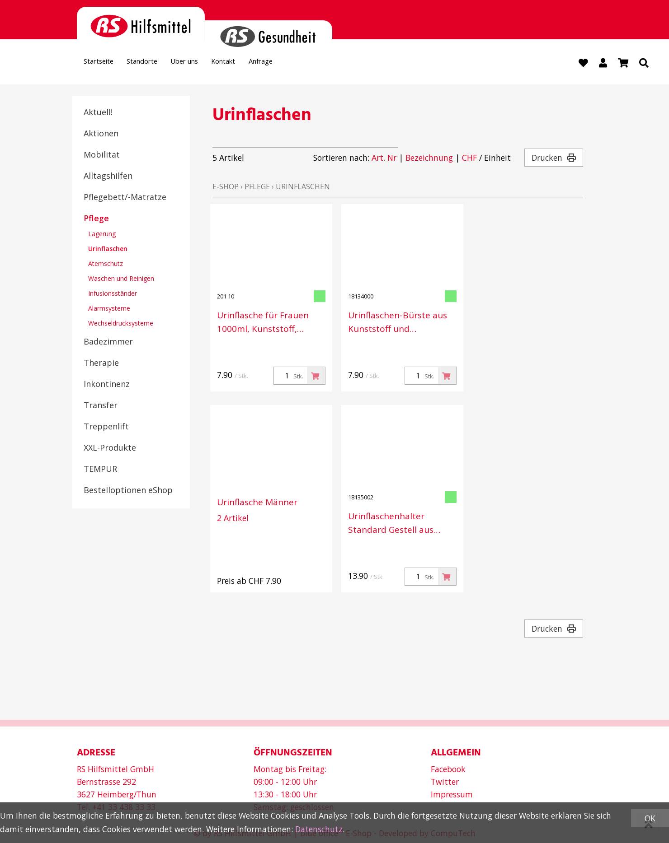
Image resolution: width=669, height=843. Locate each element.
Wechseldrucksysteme (120, 324)
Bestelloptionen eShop (128, 490)
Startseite (103, 63)
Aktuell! (98, 112)
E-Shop (225, 188)
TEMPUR (100, 469)
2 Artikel (233, 519)
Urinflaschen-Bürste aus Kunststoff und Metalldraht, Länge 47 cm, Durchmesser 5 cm (401, 323)
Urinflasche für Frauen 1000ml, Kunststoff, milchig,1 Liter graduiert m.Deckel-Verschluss (266, 323)
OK (650, 818)
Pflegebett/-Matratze (125, 197)
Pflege (96, 219)
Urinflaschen (107, 249)
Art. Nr (384, 159)
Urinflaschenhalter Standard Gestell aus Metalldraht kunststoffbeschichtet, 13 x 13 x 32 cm (400, 524)
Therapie (101, 363)
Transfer (101, 406)
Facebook (448, 769)
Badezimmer (108, 342)
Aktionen (101, 134)
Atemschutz (105, 264)
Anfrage (301, 63)
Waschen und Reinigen (121, 279)
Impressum (452, 794)
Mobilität (102, 155)
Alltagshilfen (108, 176)
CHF (469, 159)
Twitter (445, 781)
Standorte (156, 63)
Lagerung (102, 234)
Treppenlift (106, 427)
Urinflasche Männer (257, 503)
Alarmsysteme (109, 309)
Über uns (208, 63)
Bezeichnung (429, 159)
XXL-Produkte (110, 448)
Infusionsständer (112, 294)
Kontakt (255, 63)
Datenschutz (319, 829)
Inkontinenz (107, 384)
